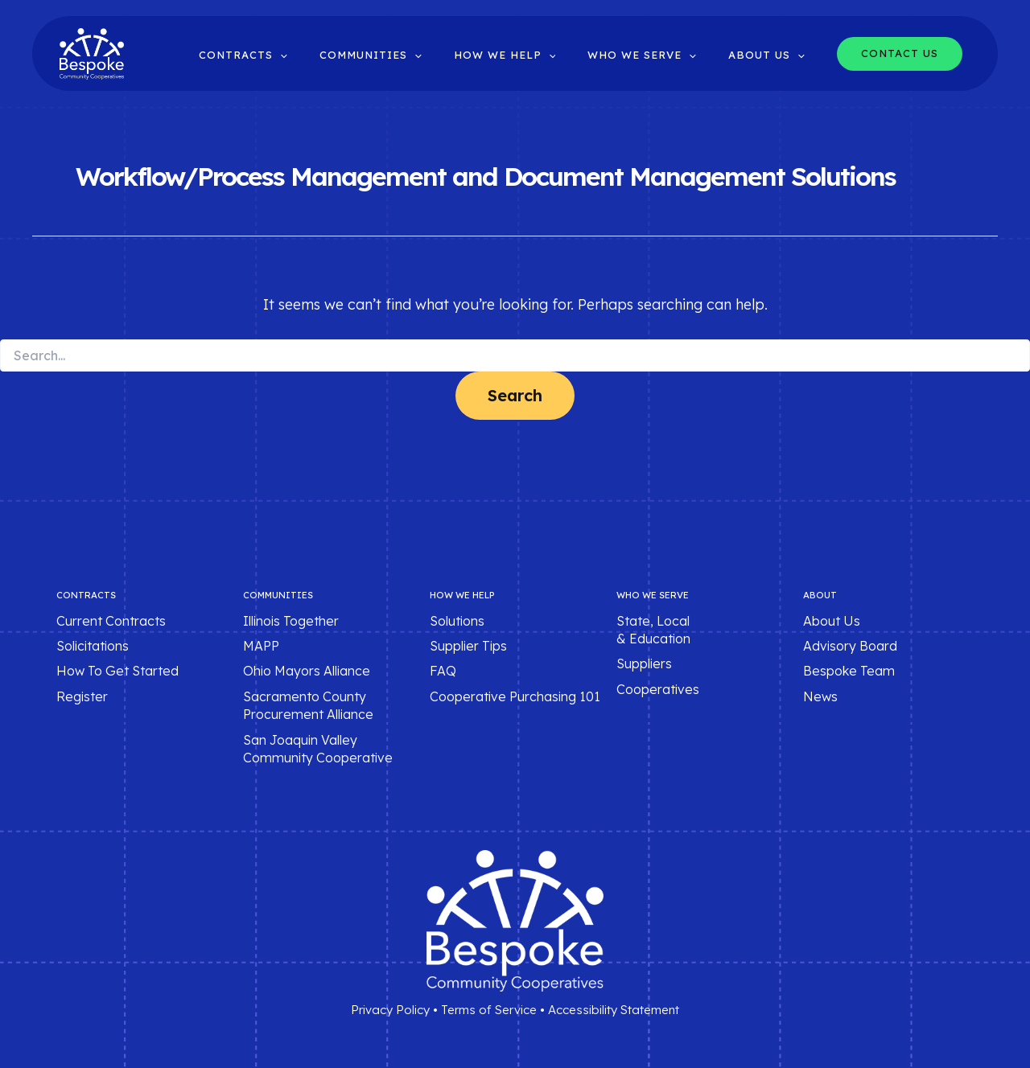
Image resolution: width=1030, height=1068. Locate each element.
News (820, 696)
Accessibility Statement (613, 1009)
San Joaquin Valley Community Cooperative (318, 749)
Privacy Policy (390, 1009)
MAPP (261, 646)
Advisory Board (850, 646)
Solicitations (92, 646)
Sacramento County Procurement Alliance (308, 705)
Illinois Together (291, 621)
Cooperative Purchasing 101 (515, 696)
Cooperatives (657, 689)
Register (82, 696)
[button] (330, 55)
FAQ (443, 671)
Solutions (457, 621)
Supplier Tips (468, 646)
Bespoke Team (849, 671)
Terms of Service (489, 1009)
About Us (831, 621)
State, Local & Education (653, 630)
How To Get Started (117, 671)
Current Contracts (111, 621)
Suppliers (644, 664)
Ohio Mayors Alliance (306, 671)
